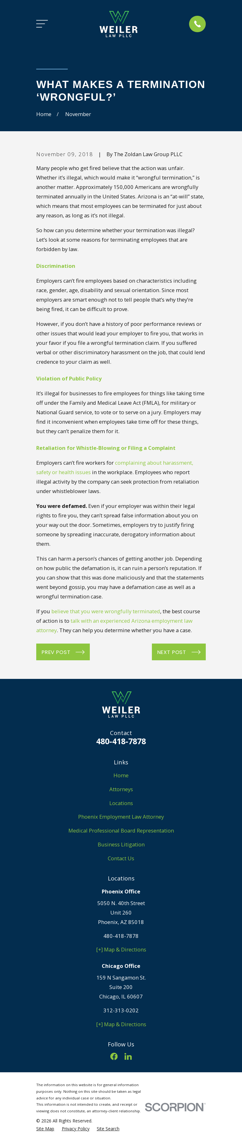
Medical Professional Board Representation (121, 830)
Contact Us (121, 858)
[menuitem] (45, 1129)
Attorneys (121, 789)
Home (121, 775)
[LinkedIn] (128, 1056)
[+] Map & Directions (121, 949)
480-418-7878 (121, 741)
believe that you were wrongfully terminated (105, 611)
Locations (121, 803)
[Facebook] (114, 1056)
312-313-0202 (121, 1010)
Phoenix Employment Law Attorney (121, 816)
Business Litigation (121, 844)
